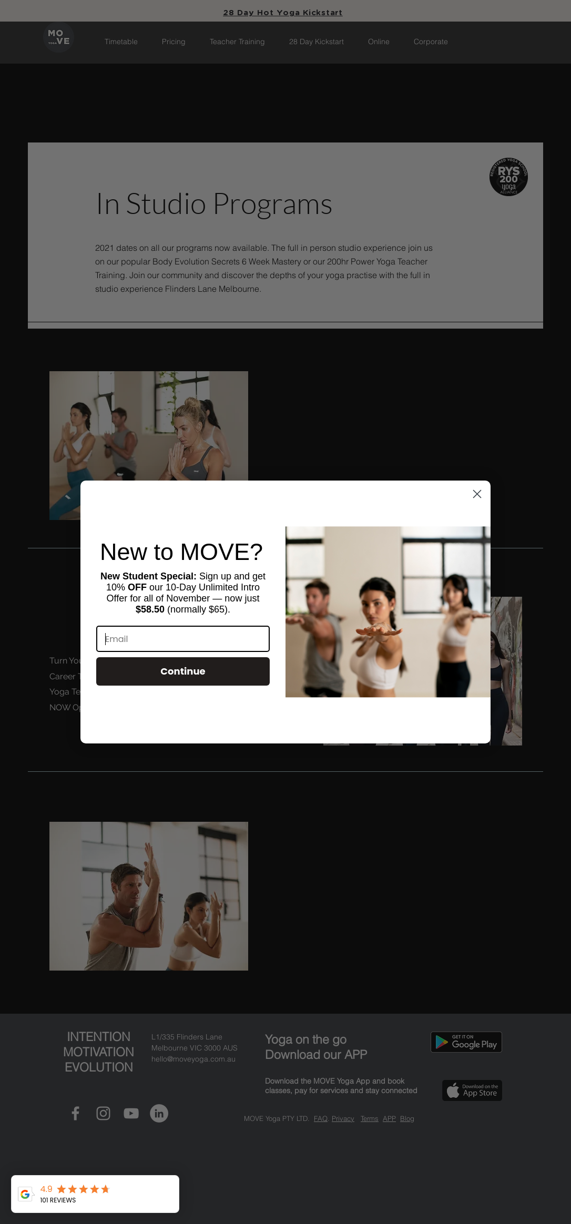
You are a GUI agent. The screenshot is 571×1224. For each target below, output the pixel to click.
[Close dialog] (477, 494)
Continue (182, 671)
